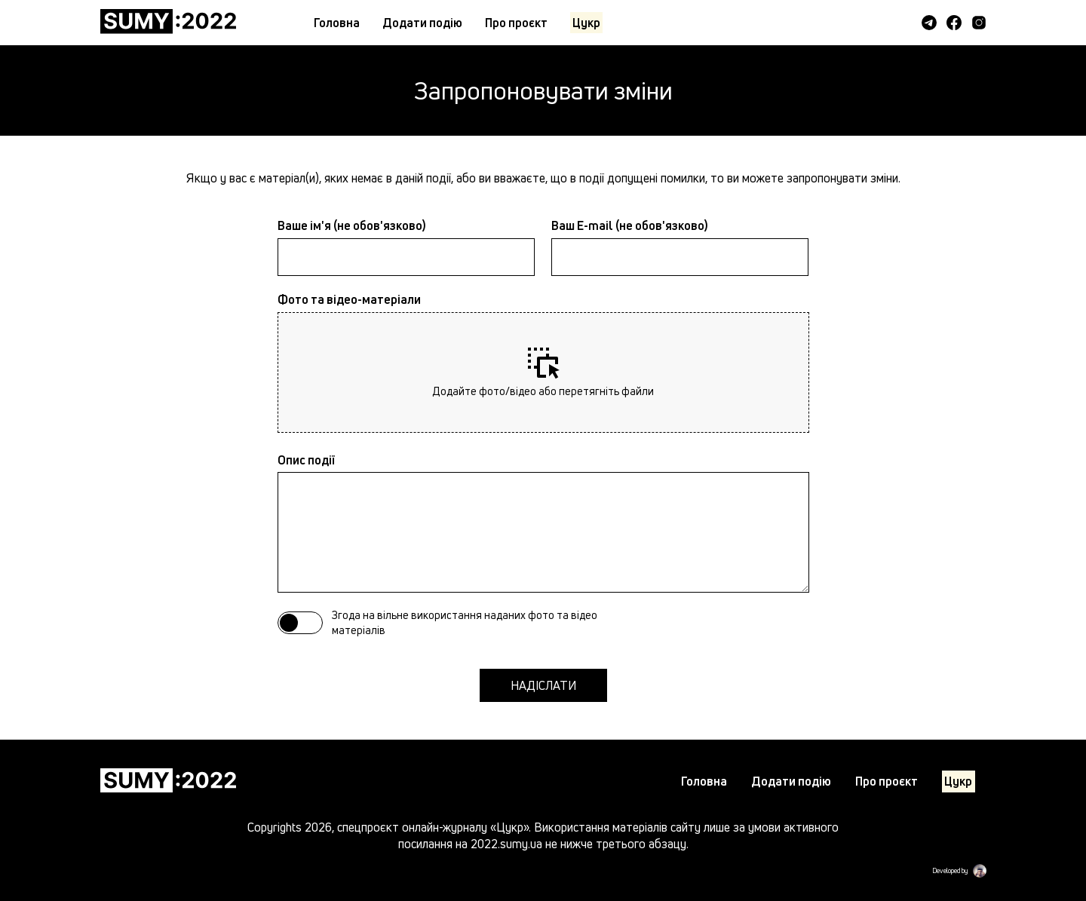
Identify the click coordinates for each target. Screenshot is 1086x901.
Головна (337, 22)
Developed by (950, 870)
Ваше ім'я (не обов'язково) (352, 225)
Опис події (306, 460)
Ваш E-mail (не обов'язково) (629, 225)
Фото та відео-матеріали (349, 299)
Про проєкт (516, 22)
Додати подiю (422, 22)
